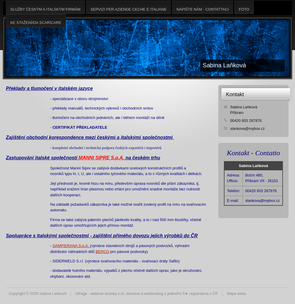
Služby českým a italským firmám (45, 7)
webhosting (153, 293)
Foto (243, 7)
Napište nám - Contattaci (202, 7)
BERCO (102, 251)
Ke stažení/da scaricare (36, 20)
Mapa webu (236, 293)
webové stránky (104, 293)
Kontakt (235, 94)
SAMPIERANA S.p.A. (71, 245)
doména (133, 293)
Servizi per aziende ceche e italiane (128, 7)
